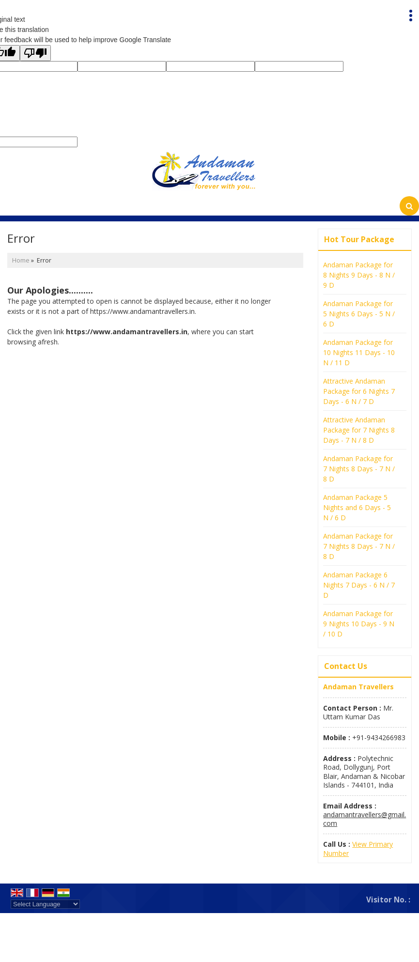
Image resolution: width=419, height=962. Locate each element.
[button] (358, 848)
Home (21, 260)
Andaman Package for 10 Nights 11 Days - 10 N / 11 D (359, 352)
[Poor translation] (35, 53)
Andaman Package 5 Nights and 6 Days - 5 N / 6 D (357, 507)
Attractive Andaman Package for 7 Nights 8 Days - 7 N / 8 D (359, 430)
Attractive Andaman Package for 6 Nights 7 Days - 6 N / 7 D (359, 391)
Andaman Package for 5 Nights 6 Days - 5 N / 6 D (359, 313)
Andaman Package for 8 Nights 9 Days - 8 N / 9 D (359, 275)
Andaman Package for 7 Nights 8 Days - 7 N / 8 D (359, 468)
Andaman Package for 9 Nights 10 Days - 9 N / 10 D (358, 623)
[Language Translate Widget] (45, 904)
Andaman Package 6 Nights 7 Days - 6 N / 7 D (359, 585)
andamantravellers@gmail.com (364, 819)
